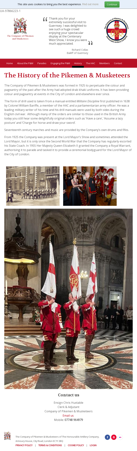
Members (104, 63)
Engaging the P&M (60, 63)
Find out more (90, 4)
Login (93, 445)
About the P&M (25, 63)
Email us (68, 416)
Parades (41, 63)
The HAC (90, 63)
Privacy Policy (24, 445)
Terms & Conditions (50, 445)
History (78, 63)
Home (9, 63)
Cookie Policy (76, 445)
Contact (118, 63)
